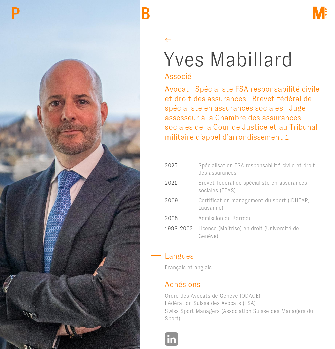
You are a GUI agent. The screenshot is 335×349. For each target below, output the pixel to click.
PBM (15, 13)
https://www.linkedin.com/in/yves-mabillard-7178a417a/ (171, 339)
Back (145, 13)
